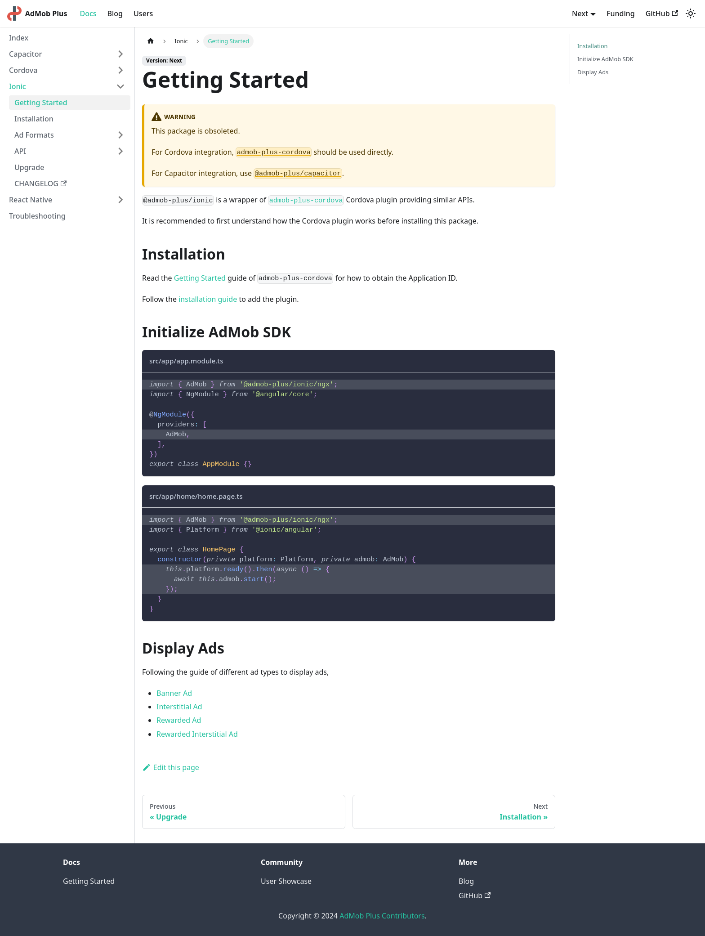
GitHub (662, 13)
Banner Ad (174, 693)
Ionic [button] (17, 86)
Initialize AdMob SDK (605, 59)
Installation (34, 119)
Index (18, 38)
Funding (621, 13)
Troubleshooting (37, 216)
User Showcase (286, 881)
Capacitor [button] (25, 54)
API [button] (20, 151)
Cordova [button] (23, 70)
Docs (88, 13)
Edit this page (170, 767)
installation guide (207, 299)
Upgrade (29, 167)
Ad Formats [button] (34, 135)
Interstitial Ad (179, 707)
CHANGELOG (40, 183)
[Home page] (150, 41)
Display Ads (592, 72)
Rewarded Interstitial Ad (197, 734)
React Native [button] (30, 200)
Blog (115, 13)
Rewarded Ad (178, 720)
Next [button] (580, 13)
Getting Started (40, 102)
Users (143, 13)
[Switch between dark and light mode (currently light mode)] (690, 13)
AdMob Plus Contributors (381, 916)
